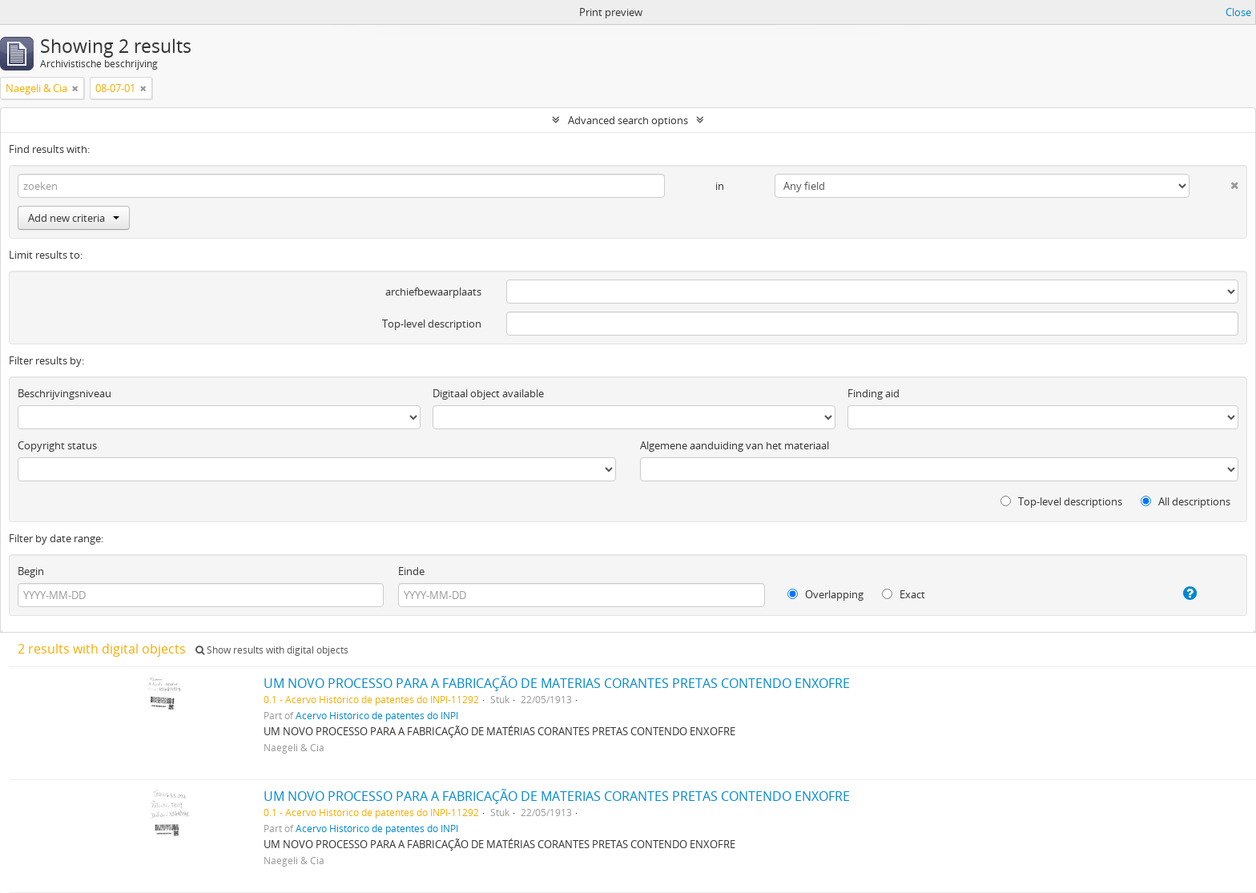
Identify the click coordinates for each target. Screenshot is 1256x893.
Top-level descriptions (1061, 501)
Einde (411, 571)
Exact (903, 594)
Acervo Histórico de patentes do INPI (377, 715)
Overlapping (825, 594)
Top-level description (431, 323)
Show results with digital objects (271, 650)
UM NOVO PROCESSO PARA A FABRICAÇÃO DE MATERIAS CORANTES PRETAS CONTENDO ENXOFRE (557, 683)
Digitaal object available (488, 393)
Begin (31, 571)
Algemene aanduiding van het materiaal (734, 445)
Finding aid (873, 393)
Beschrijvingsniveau (64, 393)
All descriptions (1185, 501)
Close (1238, 12)
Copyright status (57, 445)
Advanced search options (628, 120)
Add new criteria (73, 218)
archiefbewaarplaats (433, 291)
